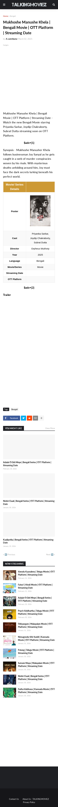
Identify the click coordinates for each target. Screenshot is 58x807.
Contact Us (14, 799)
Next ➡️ (49, 554)
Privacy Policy (29, 802)
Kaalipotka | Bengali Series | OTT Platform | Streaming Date (28, 541)
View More (50, 428)
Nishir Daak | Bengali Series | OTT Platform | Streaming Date (28, 502)
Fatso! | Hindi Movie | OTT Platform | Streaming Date (35, 586)
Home (5, 16)
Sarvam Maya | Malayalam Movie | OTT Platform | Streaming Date (36, 664)
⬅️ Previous (10, 554)
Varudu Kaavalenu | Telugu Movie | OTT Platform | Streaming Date (36, 573)
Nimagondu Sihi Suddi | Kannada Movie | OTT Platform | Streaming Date (36, 638)
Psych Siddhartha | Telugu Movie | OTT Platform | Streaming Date (36, 612)
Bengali (13, 16)
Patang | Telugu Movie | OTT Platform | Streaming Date (36, 651)
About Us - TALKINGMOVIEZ (36, 799)
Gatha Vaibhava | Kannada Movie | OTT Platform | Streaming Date (36, 690)
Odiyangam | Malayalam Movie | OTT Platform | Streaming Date (35, 625)
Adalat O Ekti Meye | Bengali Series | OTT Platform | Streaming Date (27, 464)
